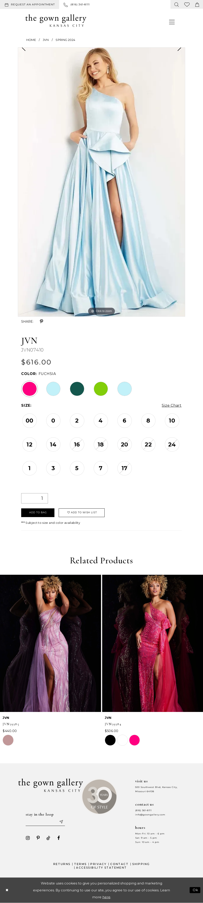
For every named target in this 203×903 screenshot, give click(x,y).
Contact (119, 864)
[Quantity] (34, 498)
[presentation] (50, 643)
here (106, 897)
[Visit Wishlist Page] (187, 4)
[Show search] (177, 4)
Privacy (98, 864)
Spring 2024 (65, 40)
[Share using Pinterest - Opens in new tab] (41, 321)
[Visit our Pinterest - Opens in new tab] (38, 838)
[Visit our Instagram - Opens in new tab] (28, 838)
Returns (61, 864)
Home (31, 40)
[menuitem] (30, 4)
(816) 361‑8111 (143, 810)
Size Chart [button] (172, 406)
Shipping (141, 864)
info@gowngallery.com (150, 814)
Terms (80, 864)
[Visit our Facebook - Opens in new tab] (58, 838)
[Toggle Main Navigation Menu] (172, 21)
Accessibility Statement (101, 867)
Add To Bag (38, 512)
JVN (46, 40)
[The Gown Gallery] (55, 20)
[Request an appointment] (29, 4)
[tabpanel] (101, 182)
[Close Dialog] (7, 890)
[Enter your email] (45, 822)
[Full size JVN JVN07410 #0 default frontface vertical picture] (101, 182)
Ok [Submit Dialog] (195, 890)
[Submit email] (61, 822)
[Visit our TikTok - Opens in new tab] (48, 838)
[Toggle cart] (197, 4)
